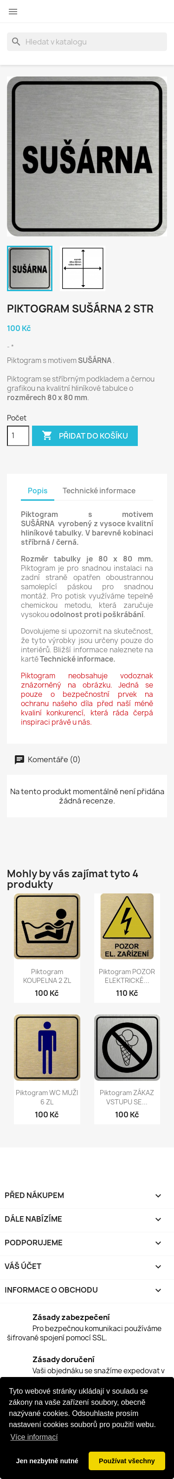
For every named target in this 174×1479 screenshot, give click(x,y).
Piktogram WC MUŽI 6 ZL (47, 1097)
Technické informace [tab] (99, 491)
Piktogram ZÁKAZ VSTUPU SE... (127, 1097)
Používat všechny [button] (127, 1461)
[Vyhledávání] (87, 41)
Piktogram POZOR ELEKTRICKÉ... (127, 976)
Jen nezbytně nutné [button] (47, 1461)
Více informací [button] (34, 1437)
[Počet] (18, 436)
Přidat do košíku (85, 436)
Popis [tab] (37, 491)
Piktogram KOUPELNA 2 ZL (47, 976)
